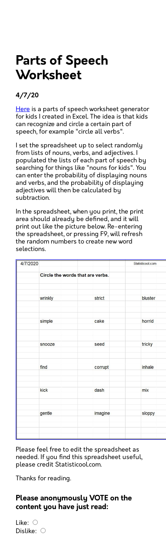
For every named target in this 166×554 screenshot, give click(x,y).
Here (23, 109)
